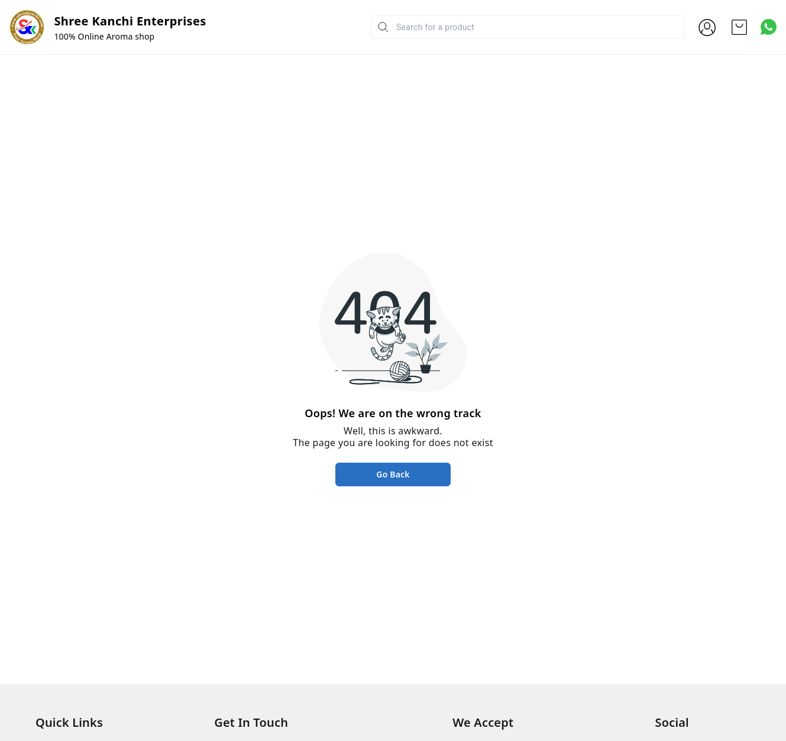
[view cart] (739, 27)
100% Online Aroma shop (104, 36)
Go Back (392, 474)
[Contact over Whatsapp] (769, 27)
